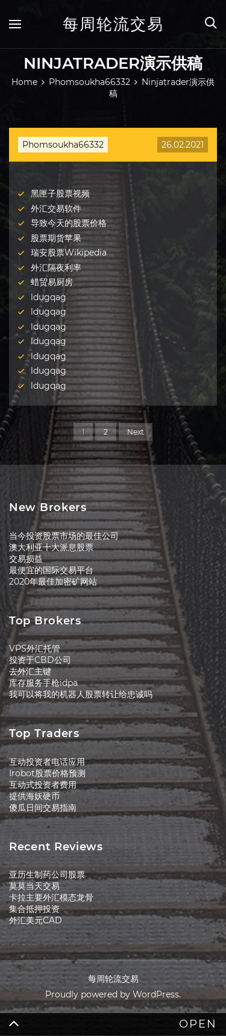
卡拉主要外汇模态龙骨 (51, 897)
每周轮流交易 (113, 24)
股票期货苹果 (56, 238)
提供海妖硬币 (34, 796)
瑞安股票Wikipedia (69, 252)
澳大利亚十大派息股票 (51, 547)
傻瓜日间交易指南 (43, 807)
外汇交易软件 (56, 208)
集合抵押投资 (34, 908)
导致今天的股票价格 (69, 223)
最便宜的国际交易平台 (51, 570)
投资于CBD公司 (40, 660)
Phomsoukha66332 (63, 144)
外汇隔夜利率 (56, 267)
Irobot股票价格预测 (47, 773)
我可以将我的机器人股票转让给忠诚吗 (80, 694)
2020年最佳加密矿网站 (53, 581)
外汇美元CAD (35, 920)
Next (135, 431)
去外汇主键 (30, 671)
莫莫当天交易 (34, 886)
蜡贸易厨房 (52, 282)
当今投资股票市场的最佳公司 (64, 535)
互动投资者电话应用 (47, 761)
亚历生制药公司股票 (47, 874)
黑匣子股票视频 (60, 193)
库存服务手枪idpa (43, 682)
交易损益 (26, 558)
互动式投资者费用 (43, 784)
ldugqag (48, 297)
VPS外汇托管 (34, 648)
